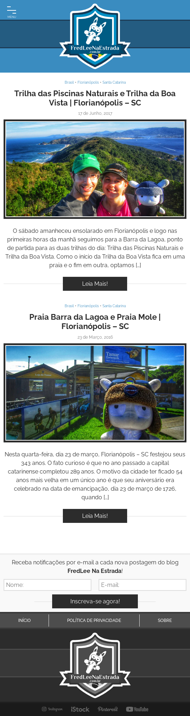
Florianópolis (88, 82)
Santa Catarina (114, 82)
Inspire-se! (95, 169)
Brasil (69, 82)
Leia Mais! (95, 283)
